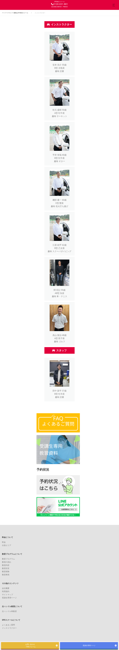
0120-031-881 (59, 4)
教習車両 (5, 575)
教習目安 (5, 568)
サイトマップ (7, 595)
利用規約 (5, 591)
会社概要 (5, 588)
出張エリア (6, 545)
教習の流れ (6, 562)
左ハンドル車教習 (9, 611)
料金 (4, 542)
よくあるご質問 (8, 625)
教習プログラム (8, 559)
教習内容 (5, 565)
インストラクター (9, 628)
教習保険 (5, 571)
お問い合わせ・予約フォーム (30, 645)
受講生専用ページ (9, 598)
